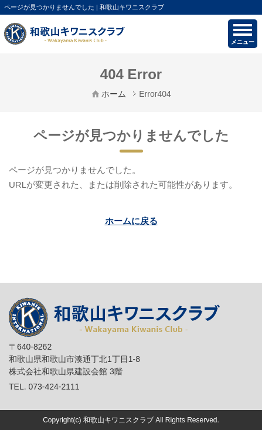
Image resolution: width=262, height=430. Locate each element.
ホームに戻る (131, 221)
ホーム (113, 94)
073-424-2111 (53, 386)
